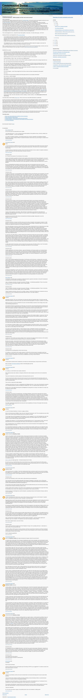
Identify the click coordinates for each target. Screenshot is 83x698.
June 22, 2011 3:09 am (8, 152)
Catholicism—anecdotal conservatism (59, 56)
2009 (55, 42)
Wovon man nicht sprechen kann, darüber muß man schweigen (16, 116)
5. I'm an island (55, 68)
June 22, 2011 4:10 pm (8, 465)
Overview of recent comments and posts (63, 17)
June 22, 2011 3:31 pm (8, 405)
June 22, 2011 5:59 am (8, 196)
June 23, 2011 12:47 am (8, 644)
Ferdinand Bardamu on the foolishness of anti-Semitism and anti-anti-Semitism (19, 119)
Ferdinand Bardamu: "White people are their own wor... (64, 31)
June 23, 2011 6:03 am (8, 652)
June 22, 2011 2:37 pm (8, 346)
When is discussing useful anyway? (11, 117)
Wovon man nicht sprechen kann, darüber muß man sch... (65, 35)
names (12, 623)
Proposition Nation (25, 20)
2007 (55, 45)
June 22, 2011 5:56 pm (8, 493)
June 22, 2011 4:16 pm (8, 474)
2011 (55, 21)
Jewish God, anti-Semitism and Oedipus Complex (62, 55)
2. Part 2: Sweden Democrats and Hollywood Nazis (62, 63)
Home (26, 694)
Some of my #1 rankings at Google (61, 26)
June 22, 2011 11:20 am (8, 284)
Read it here (17, 97)
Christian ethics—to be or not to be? (59, 53)
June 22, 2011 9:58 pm (8, 581)
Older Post (47, 694)
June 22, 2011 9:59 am (8, 275)
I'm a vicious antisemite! (9, 120)
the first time (54, 8)
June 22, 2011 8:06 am (8, 246)
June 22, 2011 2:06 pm (8, 293)
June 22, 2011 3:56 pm (8, 430)
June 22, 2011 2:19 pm (8, 334)
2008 (55, 43)
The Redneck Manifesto (16, 363)
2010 (55, 40)
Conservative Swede (15, 5)
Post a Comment (6, 693)
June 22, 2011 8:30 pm (8, 522)
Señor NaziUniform (6, 22)
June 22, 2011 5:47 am (8, 187)
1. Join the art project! (57, 61)
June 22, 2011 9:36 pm (8, 534)
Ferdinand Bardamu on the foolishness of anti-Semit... (64, 30)
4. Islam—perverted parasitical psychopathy (61, 66)
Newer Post (5, 694)
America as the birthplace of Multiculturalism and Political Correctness (65, 50)
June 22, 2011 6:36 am (8, 218)
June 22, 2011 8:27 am (8, 255)
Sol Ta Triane (7, 661)
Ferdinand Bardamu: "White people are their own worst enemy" (18, 17)
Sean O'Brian (7, 277)
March (56, 37)
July (56, 23)
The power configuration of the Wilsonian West (61, 52)
